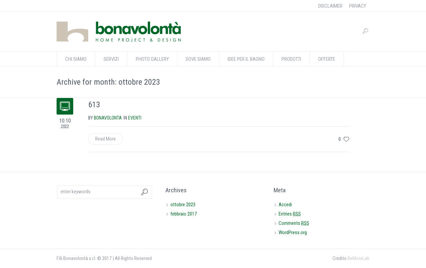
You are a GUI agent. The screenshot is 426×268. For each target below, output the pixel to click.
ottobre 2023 (182, 205)
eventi (134, 118)
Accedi (285, 205)
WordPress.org (293, 232)
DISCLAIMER (330, 6)
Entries (290, 214)
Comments (294, 223)
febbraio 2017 (183, 214)
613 (94, 104)
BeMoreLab (358, 258)
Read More (105, 139)
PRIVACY (357, 6)
